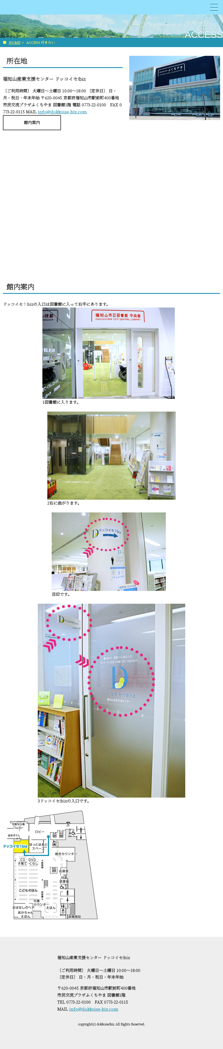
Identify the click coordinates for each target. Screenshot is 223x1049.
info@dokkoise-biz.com (62, 112)
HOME (14, 42)
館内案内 (32, 122)
